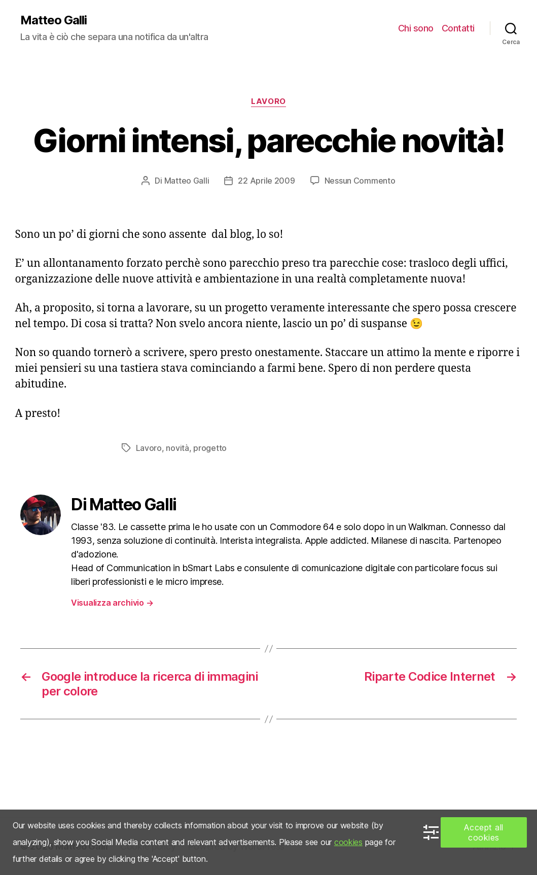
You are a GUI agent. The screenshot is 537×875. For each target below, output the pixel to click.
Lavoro (268, 101)
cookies (348, 842)
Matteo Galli (53, 20)
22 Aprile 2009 (266, 181)
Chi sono (416, 28)
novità (177, 448)
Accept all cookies (483, 832)
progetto (210, 448)
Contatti (458, 28)
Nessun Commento (360, 181)
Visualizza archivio (112, 603)
